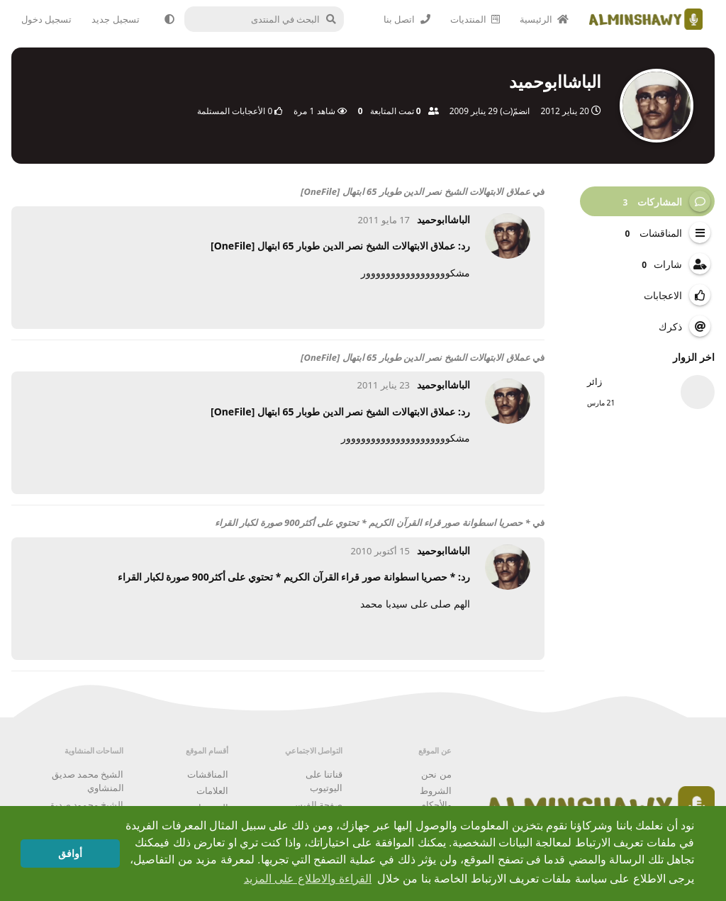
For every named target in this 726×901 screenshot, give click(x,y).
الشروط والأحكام (436, 797)
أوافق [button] (70, 853)
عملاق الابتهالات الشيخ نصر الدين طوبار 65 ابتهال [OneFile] (415, 191)
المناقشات (207, 774)
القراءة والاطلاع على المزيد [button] (308, 879)
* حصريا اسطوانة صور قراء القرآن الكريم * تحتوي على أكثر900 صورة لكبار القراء (372, 522)
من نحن (436, 774)
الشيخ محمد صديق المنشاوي (88, 781)
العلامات (212, 790)
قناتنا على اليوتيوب (324, 781)
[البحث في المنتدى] (271, 19)
